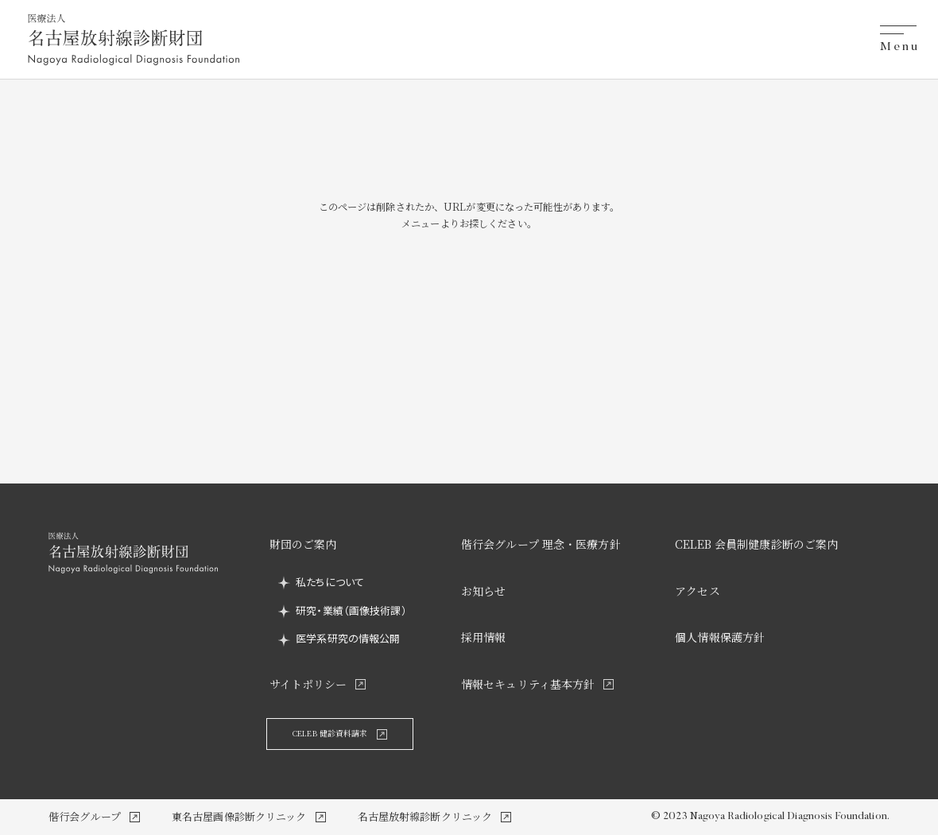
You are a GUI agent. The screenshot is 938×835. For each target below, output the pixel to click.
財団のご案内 (303, 544)
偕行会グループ (84, 816)
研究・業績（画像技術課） (351, 610)
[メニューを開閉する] (898, 40)
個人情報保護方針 (720, 637)
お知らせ (483, 591)
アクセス (697, 591)
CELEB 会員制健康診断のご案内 (756, 544)
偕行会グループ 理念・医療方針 (541, 544)
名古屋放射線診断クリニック (425, 816)
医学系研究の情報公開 (348, 638)
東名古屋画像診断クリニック (239, 816)
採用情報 (483, 637)
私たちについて (330, 581)
